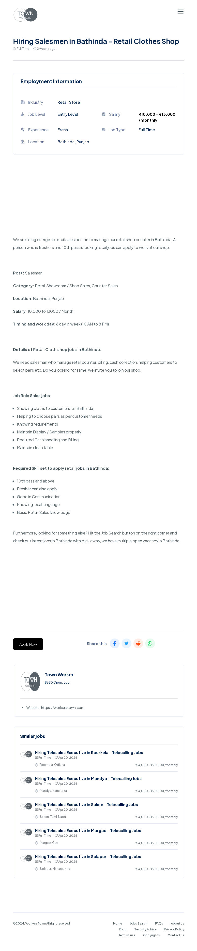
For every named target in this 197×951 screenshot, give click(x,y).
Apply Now (28, 644)
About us (177, 923)
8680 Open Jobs (57, 682)
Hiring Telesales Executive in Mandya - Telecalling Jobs (88, 778)
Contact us (176, 935)
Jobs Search (138, 923)
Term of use (126, 935)
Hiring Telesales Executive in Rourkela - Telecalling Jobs (89, 752)
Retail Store (69, 102)
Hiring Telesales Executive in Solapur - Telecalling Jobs (88, 856)
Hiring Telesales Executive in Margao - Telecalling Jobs (88, 830)
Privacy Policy (174, 929)
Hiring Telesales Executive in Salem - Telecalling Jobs (86, 804)
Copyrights (151, 935)
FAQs (159, 923)
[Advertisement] (98, 201)
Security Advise (145, 929)
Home (117, 923)
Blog (122, 929)
